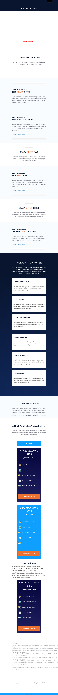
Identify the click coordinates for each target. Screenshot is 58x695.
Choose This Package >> (18, 134)
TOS (27, 694)
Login (49, 1)
